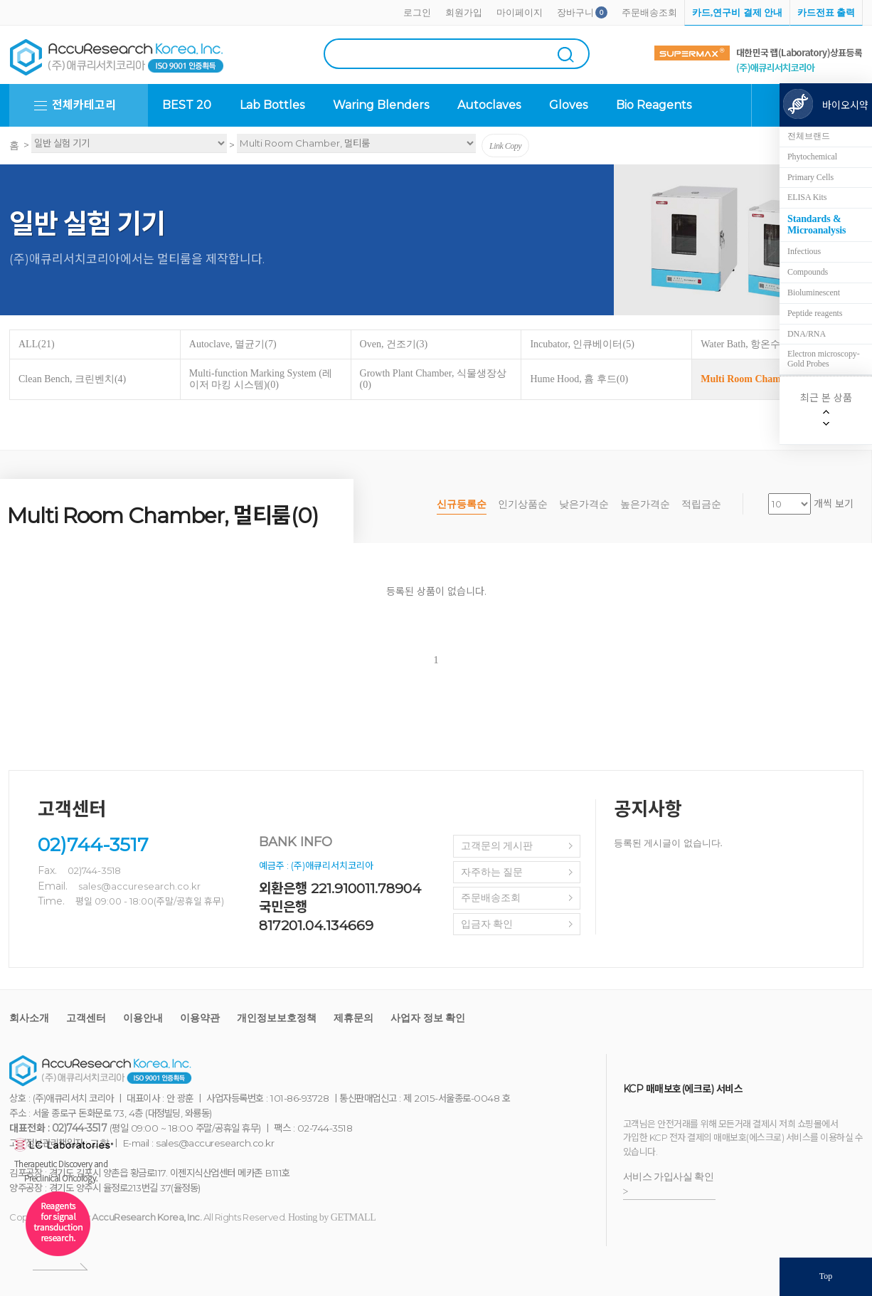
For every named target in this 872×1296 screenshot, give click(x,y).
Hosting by (332, 1217)
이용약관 (200, 1018)
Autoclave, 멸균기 (233, 344)
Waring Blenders (381, 105)
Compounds (807, 272)
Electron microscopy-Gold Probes (823, 359)
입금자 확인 (487, 924)
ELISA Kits (806, 197)
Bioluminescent (813, 292)
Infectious (804, 251)
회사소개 (29, 1018)
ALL (36, 344)
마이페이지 (519, 12)
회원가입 (463, 12)
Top (826, 1276)
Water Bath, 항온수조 (751, 344)
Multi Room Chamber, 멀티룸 (771, 379)
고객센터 (86, 1018)
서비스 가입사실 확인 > (668, 1184)
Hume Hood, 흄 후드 (579, 379)
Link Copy (505, 146)
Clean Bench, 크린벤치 (72, 379)
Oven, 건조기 (394, 344)
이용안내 (143, 1018)
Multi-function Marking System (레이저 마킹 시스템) (260, 379)
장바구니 (575, 12)
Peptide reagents (814, 313)
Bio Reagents (653, 105)
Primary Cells (810, 177)
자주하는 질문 (492, 872)
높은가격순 (645, 504)
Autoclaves (489, 105)
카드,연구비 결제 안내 (737, 12)
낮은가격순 (584, 504)
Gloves (568, 105)
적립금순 (701, 504)
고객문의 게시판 (497, 846)
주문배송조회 (649, 12)
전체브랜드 (808, 136)
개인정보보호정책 (277, 1018)
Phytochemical (812, 157)
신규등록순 (461, 504)
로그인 (417, 12)
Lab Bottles (272, 105)
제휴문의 (353, 1018)
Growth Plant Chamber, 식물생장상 (433, 379)
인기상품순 (523, 504)
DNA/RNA (806, 334)
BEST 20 (186, 105)
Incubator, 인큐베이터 (582, 344)
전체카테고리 (84, 105)
